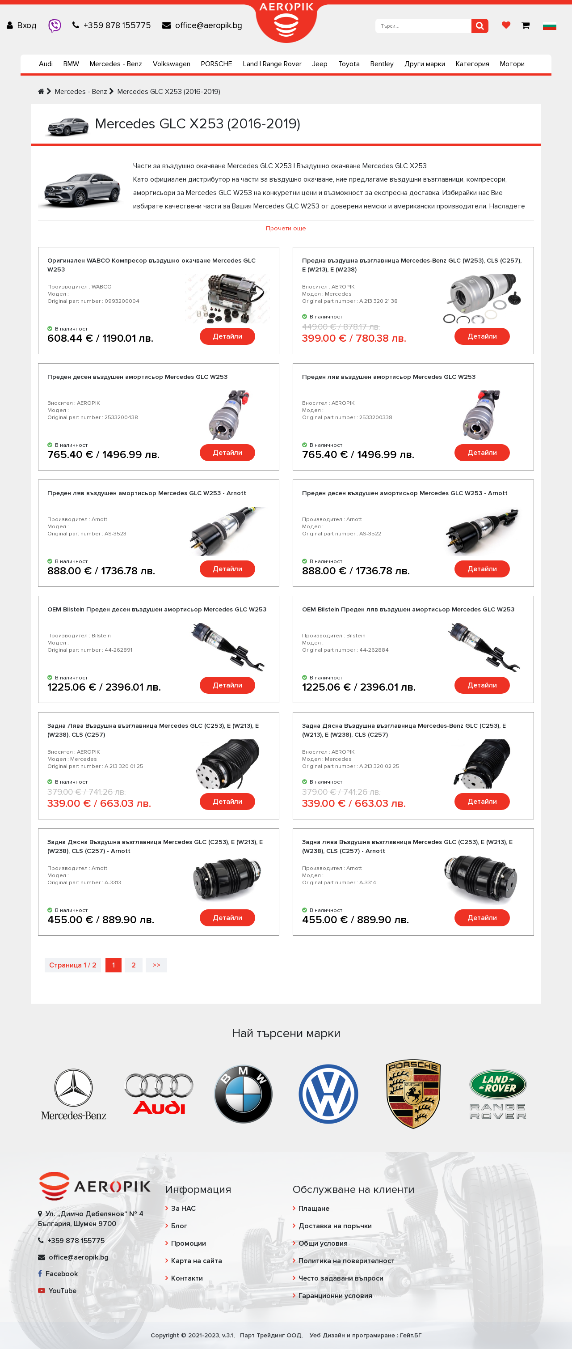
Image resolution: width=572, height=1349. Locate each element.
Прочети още (286, 228)
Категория (472, 63)
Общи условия (323, 1243)
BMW (71, 63)
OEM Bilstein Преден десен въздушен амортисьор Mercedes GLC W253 (156, 609)
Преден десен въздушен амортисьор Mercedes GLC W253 (137, 377)
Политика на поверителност (347, 1260)
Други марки (424, 63)
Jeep (320, 63)
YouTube (57, 1290)
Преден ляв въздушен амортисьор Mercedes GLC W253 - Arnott (146, 493)
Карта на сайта (196, 1260)
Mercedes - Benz (116, 63)
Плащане (314, 1208)
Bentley (382, 63)
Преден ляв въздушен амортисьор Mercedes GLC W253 (388, 377)
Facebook (58, 1273)
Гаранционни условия (335, 1295)
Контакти (187, 1278)
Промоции (188, 1243)
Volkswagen (171, 63)
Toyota (349, 63)
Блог (179, 1226)
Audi (46, 63)
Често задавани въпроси (341, 1278)
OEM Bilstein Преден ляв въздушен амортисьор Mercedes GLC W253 (408, 609)
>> (156, 965)
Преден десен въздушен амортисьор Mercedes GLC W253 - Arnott (405, 493)
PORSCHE (216, 63)
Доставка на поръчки (335, 1226)
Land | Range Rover (272, 63)
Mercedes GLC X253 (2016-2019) (169, 91)
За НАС (183, 1208)
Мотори (512, 63)
